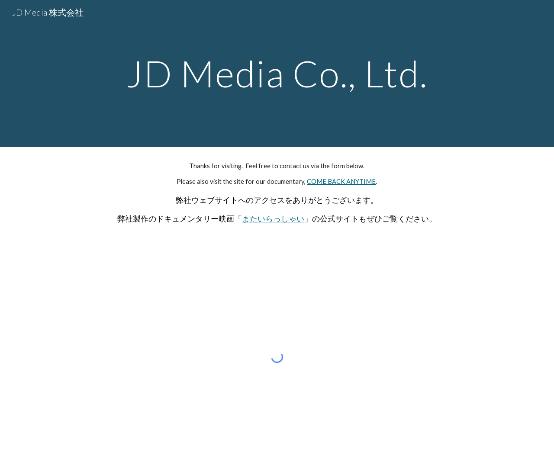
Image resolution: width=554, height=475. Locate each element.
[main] (277, 73)
